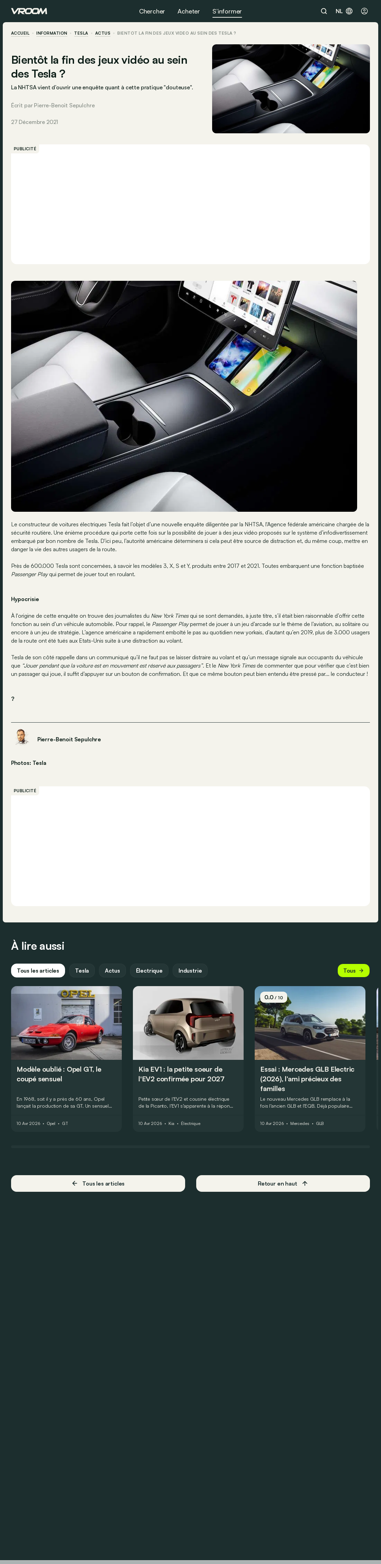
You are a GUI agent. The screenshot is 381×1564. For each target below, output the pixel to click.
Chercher (152, 11)
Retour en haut (283, 1183)
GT (65, 1124)
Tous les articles (38, 971)
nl (344, 11)
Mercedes (299, 1124)
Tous (353, 971)
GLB (320, 1124)
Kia (172, 1124)
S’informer (227, 11)
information (51, 33)
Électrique (149, 971)
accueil (20, 33)
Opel (51, 1124)
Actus (112, 971)
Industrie (190, 971)
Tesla (81, 33)
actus (102, 33)
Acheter (189, 11)
